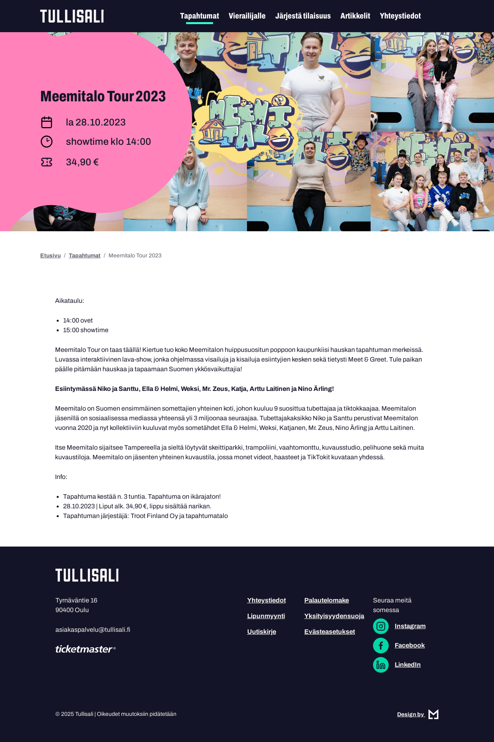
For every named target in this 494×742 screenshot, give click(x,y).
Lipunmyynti (266, 616)
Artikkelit (355, 15)
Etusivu (50, 256)
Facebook (410, 645)
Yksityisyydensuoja (334, 616)
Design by (418, 714)
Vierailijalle (247, 15)
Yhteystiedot (400, 15)
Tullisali (72, 16)
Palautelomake (326, 600)
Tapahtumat (199, 15)
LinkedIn (408, 664)
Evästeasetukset (329, 631)
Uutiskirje (261, 631)
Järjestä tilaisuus (303, 15)
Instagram (410, 626)
